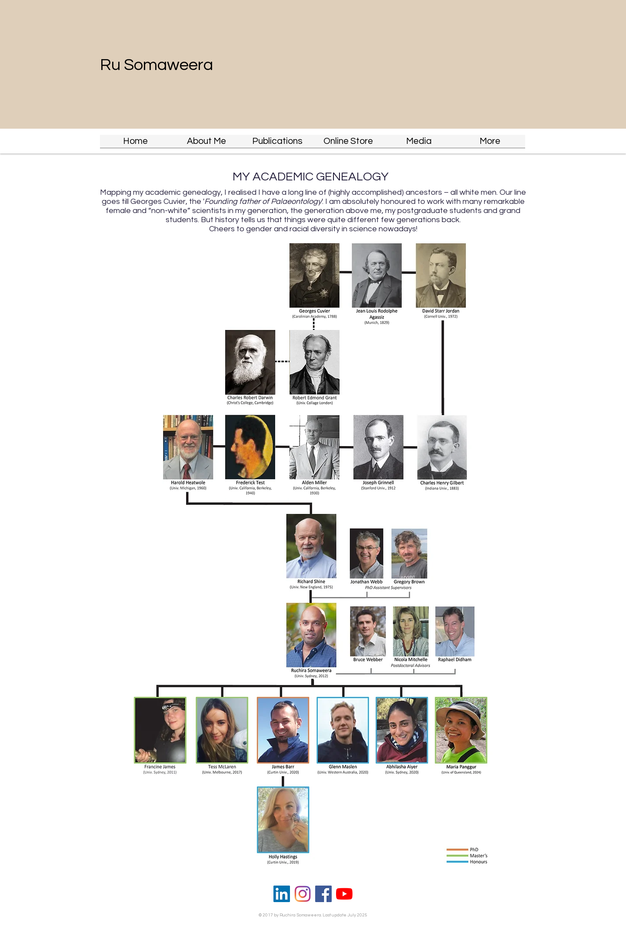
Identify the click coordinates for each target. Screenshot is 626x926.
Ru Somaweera (156, 65)
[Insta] (302, 894)
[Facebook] (323, 894)
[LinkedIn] (281, 894)
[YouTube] (344, 894)
